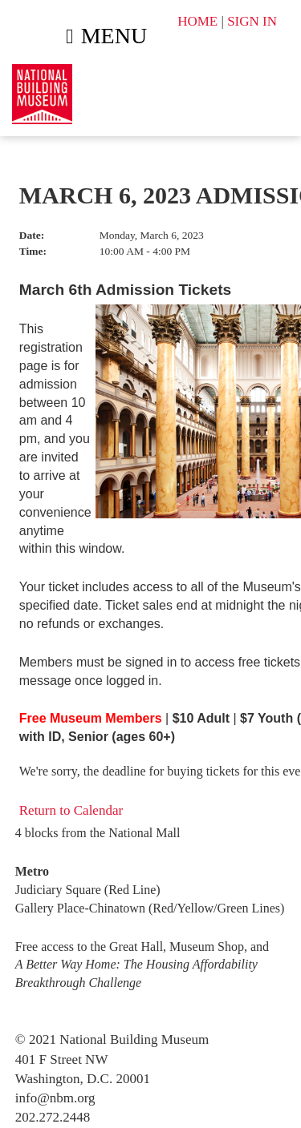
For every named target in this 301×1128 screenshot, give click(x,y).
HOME (197, 21)
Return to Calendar (71, 810)
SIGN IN (252, 21)
